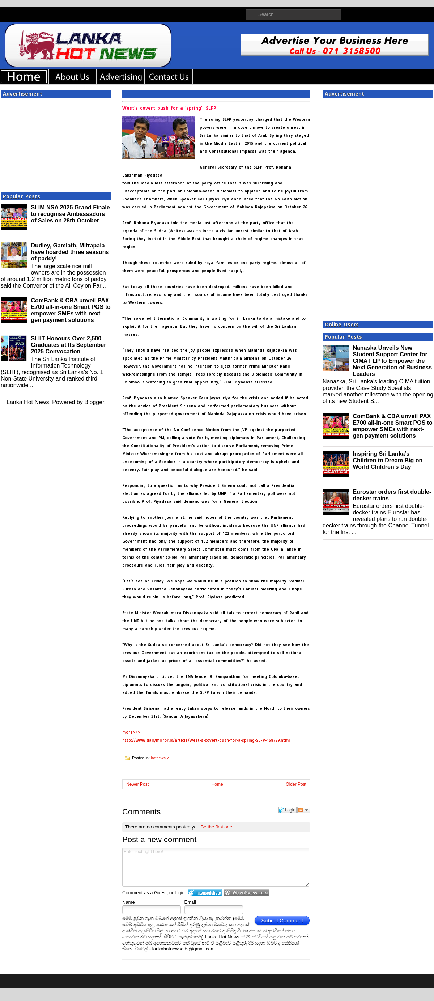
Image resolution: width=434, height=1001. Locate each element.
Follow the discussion (303, 810)
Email (190, 902)
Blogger (94, 402)
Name (128, 902)
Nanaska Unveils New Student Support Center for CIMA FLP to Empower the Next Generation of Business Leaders (392, 361)
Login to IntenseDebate (205, 892)
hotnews (158, 758)
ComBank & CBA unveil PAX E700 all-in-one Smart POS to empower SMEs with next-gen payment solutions (71, 310)
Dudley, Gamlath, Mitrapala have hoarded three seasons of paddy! (70, 252)
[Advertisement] (56, 143)
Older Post (296, 784)
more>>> (131, 732)
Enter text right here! (215, 867)
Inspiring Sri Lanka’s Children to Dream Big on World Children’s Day (387, 460)
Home (217, 784)
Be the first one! (217, 827)
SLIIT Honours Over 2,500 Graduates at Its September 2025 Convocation (68, 345)
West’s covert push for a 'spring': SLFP (169, 108)
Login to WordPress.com (246, 892)
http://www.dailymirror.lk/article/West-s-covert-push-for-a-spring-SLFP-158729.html (206, 740)
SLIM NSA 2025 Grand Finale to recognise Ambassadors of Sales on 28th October (70, 214)
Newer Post (137, 784)
